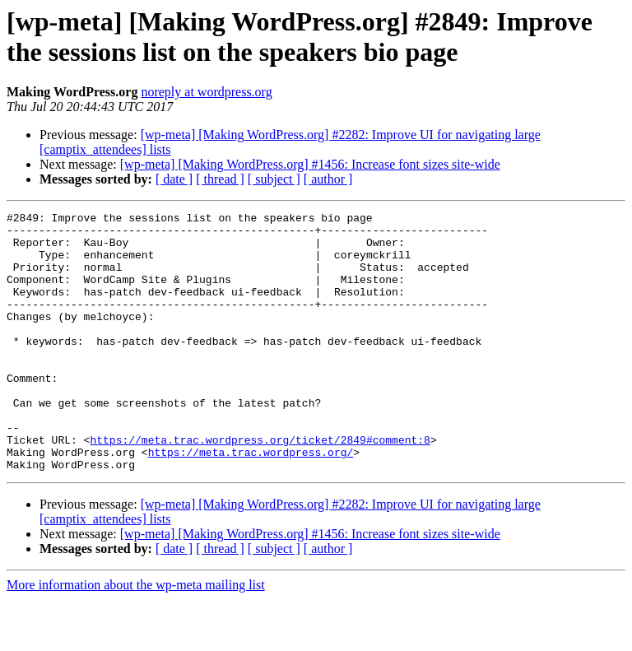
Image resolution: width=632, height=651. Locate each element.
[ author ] (328, 179)
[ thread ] (220, 179)
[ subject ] (274, 179)
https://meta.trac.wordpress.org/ (251, 501)
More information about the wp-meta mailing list (136, 637)
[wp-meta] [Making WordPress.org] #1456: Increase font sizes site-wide (310, 164)
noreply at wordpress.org (206, 92)
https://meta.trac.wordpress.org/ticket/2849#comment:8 (260, 486)
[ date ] (174, 179)
